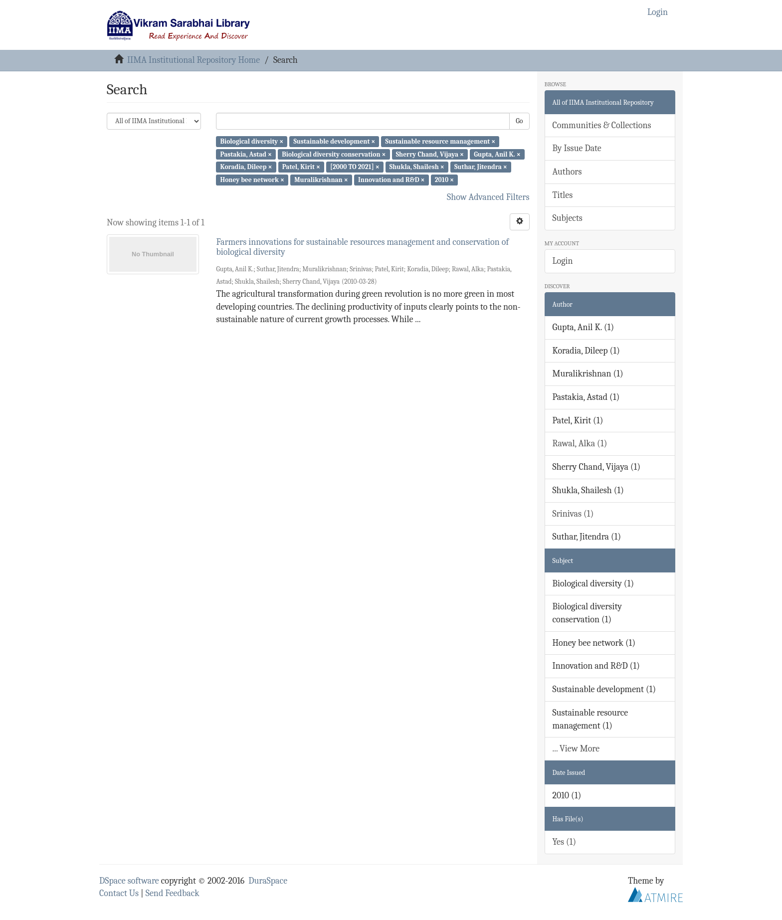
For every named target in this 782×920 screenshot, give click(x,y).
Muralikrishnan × (321, 180)
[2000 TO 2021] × (355, 167)
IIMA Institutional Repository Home (193, 60)
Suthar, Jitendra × (480, 167)
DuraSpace (267, 881)
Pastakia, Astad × (246, 154)
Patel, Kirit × (301, 167)
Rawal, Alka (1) (580, 443)
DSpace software (129, 881)
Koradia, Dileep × (246, 167)
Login (563, 261)
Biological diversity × (251, 141)
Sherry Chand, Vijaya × (430, 154)
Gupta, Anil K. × (497, 154)
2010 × (444, 180)
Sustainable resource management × (440, 141)
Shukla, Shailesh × (417, 167)
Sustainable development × (334, 141)
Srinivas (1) (573, 514)
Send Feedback (172, 893)
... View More (576, 748)
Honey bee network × (252, 180)
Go (519, 121)
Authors (567, 172)
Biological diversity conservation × (334, 154)
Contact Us (119, 893)
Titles (563, 195)
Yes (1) (565, 842)
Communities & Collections (602, 125)
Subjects (568, 218)
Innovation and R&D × (391, 180)
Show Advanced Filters (488, 197)
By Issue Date (577, 148)
